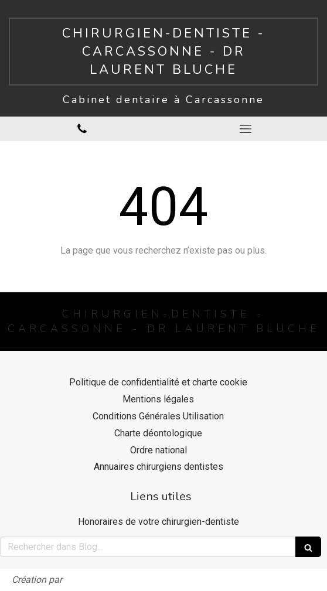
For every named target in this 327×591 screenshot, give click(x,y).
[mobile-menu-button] (245, 129)
